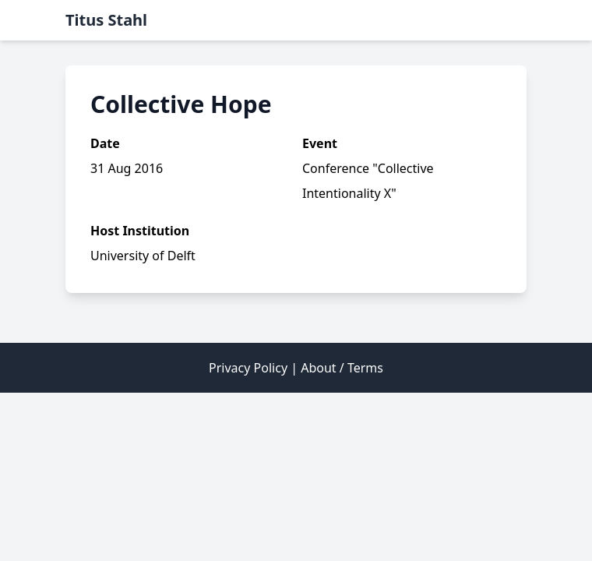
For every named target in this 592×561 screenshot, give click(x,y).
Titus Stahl (106, 19)
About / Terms (342, 367)
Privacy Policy (248, 367)
